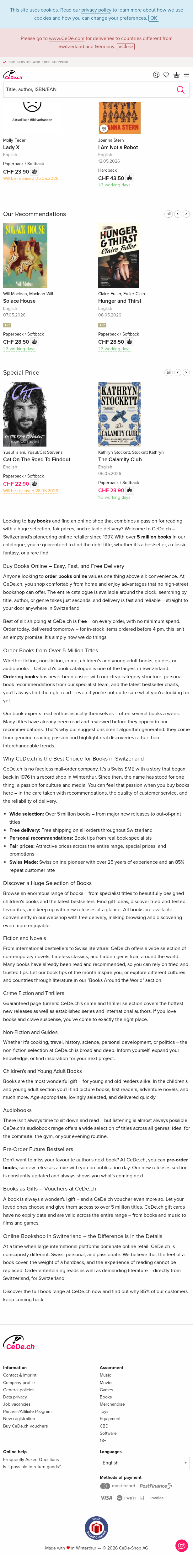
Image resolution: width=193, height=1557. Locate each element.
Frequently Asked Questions (31, 1459)
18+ (103, 1440)
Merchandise (112, 1404)
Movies (107, 1382)
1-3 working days (114, 185)
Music (105, 1375)
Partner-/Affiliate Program (27, 1411)
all (169, 213)
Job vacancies (17, 1404)
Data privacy (15, 1397)
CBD (104, 1426)
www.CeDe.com (66, 38)
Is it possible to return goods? (32, 1466)
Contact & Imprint (19, 1375)
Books (106, 1397)
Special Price (21, 373)
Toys (104, 1411)
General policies (19, 1390)
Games (106, 1390)
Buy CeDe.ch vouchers (25, 1426)
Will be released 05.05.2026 (30, 178)
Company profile (19, 1382)
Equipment (110, 1418)
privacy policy (96, 10)
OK (153, 18)
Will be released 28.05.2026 (30, 490)
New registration (19, 1418)
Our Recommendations (34, 214)
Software (108, 1433)
